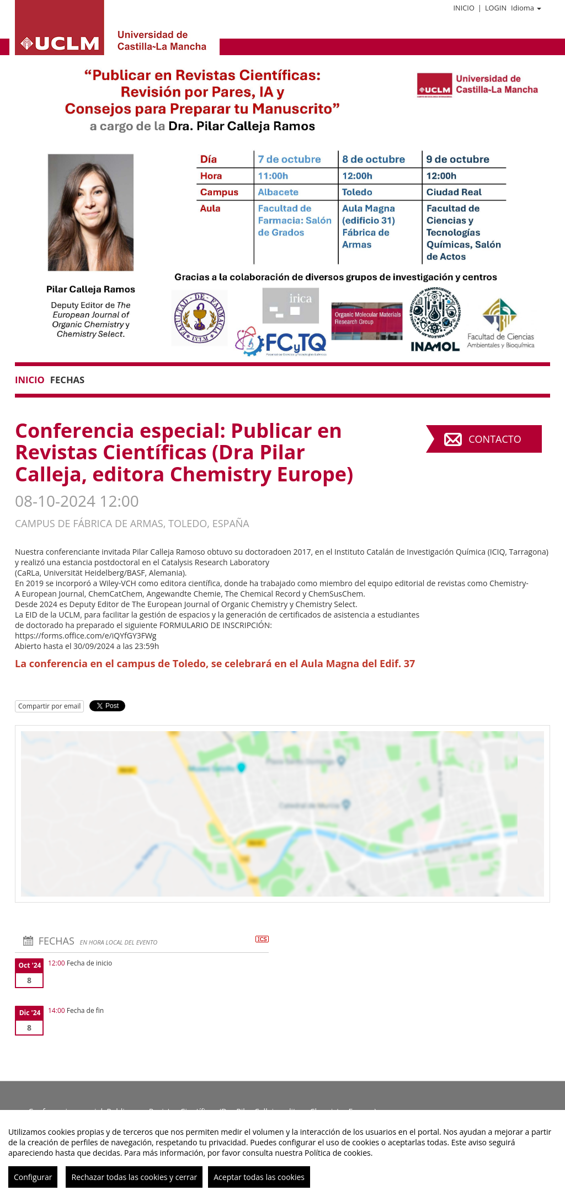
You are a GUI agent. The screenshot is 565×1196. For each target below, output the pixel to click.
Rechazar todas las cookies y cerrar (134, 1177)
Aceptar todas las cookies (259, 1177)
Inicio (463, 8)
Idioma (526, 8)
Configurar (33, 1177)
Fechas (67, 379)
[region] (282, 1153)
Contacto (494, 439)
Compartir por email (49, 706)
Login (496, 8)
